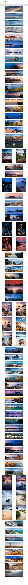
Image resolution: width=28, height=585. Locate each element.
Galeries (3, 4)
